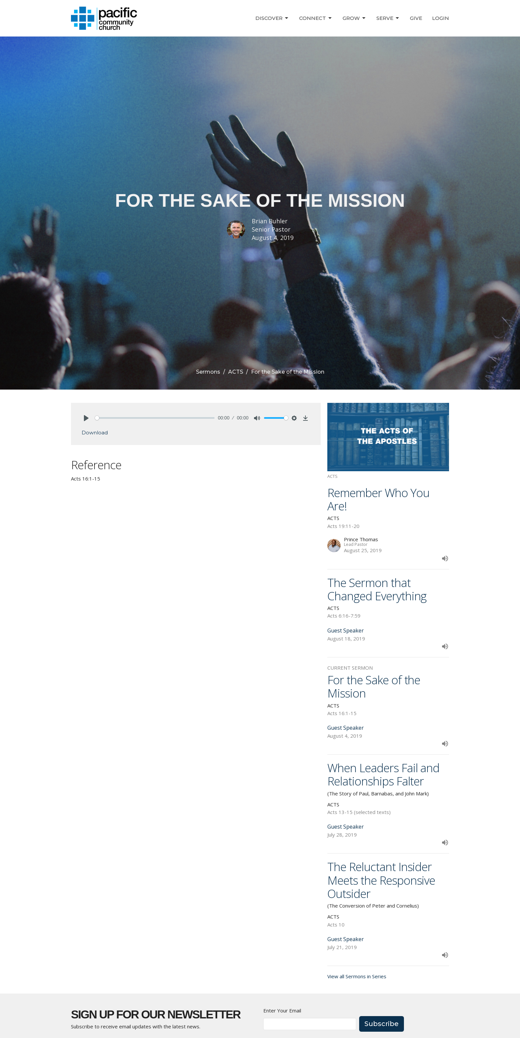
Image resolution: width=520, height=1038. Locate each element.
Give (416, 18)
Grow (354, 18)
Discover (272, 18)
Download (95, 432)
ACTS (235, 372)
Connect (316, 18)
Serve (388, 18)
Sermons (208, 372)
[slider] (155, 418)
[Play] (86, 418)
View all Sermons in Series (356, 976)
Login (440, 18)
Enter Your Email (282, 1010)
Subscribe (381, 1024)
